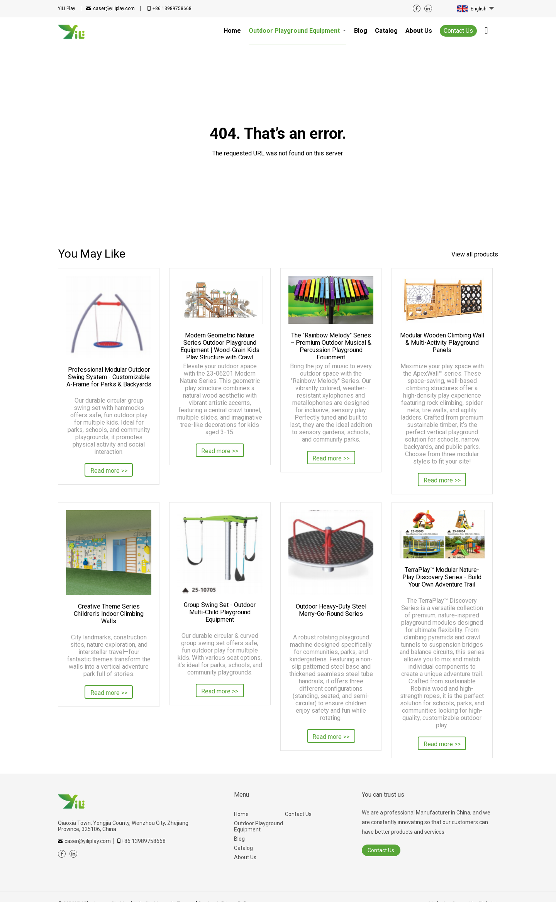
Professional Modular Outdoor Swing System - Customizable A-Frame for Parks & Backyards (108, 377)
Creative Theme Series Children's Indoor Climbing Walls (109, 614)
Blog (239, 839)
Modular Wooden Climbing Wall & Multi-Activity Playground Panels (442, 343)
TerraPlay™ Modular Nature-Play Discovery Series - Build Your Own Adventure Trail (441, 577)
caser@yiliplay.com (114, 8)
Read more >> (108, 470)
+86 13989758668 (172, 8)
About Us (245, 857)
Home (241, 814)
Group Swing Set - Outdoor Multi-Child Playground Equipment (220, 612)
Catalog (243, 848)
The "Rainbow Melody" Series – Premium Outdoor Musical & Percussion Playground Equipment (330, 345)
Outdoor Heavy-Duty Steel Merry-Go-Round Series (331, 610)
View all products (474, 254)
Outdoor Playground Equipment (258, 826)
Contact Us (458, 30)
